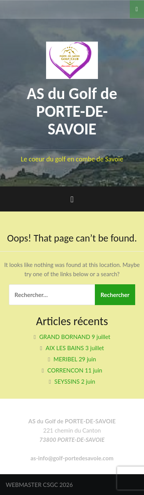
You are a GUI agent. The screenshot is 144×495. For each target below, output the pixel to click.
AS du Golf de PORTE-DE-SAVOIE (72, 111)
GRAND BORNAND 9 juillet (74, 336)
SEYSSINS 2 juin (75, 381)
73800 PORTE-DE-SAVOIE (72, 439)
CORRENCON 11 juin (74, 370)
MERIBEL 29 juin (74, 359)
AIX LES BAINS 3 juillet (75, 347)
